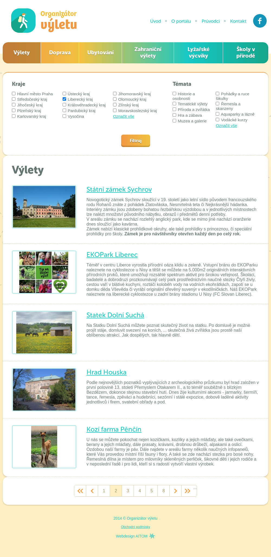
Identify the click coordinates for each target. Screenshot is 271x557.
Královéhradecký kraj (84, 105)
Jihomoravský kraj (132, 94)
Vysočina (73, 116)
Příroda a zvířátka (191, 109)
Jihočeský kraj (27, 105)
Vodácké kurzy (231, 120)
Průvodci (211, 21)
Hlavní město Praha (32, 94)
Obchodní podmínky (135, 527)
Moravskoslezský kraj (135, 110)
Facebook (260, 21)
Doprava (60, 52)
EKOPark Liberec (112, 255)
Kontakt (238, 21)
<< (80, 491)
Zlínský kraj (126, 105)
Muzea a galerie (190, 121)
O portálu (181, 21)
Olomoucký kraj (129, 99)
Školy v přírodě (245, 52)
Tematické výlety (190, 104)
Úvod (155, 21)
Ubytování (100, 52)
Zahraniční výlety (147, 52)
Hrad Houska (106, 372)
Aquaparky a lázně (235, 114)
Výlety (22, 52)
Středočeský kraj (29, 99)
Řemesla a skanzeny (228, 106)
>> (187, 491)
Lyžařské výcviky (198, 52)
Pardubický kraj (79, 110)
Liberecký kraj (78, 99)
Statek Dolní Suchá (115, 315)
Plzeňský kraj (26, 110)
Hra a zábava (187, 115)
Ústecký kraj (76, 94)
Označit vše (123, 116)
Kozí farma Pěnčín (113, 429)
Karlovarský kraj (29, 116)
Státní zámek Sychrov (119, 189)
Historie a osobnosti (184, 96)
